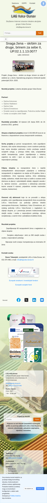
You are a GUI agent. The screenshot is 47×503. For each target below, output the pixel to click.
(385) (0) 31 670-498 (15, 385)
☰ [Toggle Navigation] (5, 39)
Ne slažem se (29, 488)
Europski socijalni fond (23, 285)
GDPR (24, 3)
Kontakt (32, 3)
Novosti (5, 300)
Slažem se (40, 488)
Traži (39, 33)
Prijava (37, 419)
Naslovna (15, 3)
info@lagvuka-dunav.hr (23, 27)
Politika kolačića (15, 496)
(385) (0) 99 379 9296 (15, 458)
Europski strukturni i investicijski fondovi (23, 280)
